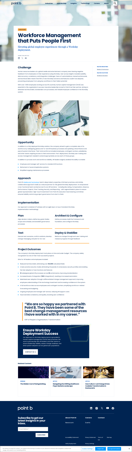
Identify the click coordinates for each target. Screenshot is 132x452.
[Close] (129, 449)
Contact (101, 418)
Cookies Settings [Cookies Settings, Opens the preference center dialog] (87, 449)
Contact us (30, 352)
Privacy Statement (90, 437)
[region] (66, 449)
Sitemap (109, 437)
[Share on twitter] (22, 58)
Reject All (100, 449)
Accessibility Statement (72, 437)
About (106, 3)
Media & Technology (103, 69)
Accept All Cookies (114, 449)
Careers (97, 3)
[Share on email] (26, 58)
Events (87, 423)
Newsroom (69, 423)
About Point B (70, 418)
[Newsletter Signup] (33, 433)
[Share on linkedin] (19, 58)
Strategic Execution (102, 75)
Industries (49, 3)
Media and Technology (31, 182)
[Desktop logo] (16, 3)
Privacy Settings (89, 443)
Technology (85, 3)
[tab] (115, 3)
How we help (61, 3)
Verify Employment (70, 443)
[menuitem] (49, 3)
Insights (74, 3)
